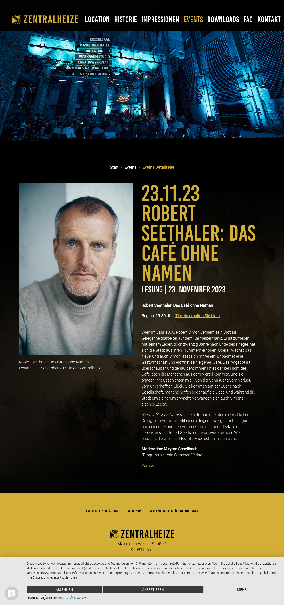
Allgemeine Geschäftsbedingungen (174, 511)
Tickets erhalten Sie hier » (197, 315)
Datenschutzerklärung (102, 511)
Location (97, 19)
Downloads (223, 19)
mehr (242, 590)
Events (193, 19)
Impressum (134, 511)
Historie (125, 19)
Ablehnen (64, 590)
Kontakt (269, 19)
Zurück (148, 465)
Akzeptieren (153, 590)
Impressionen (160, 19)
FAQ (248, 19)
